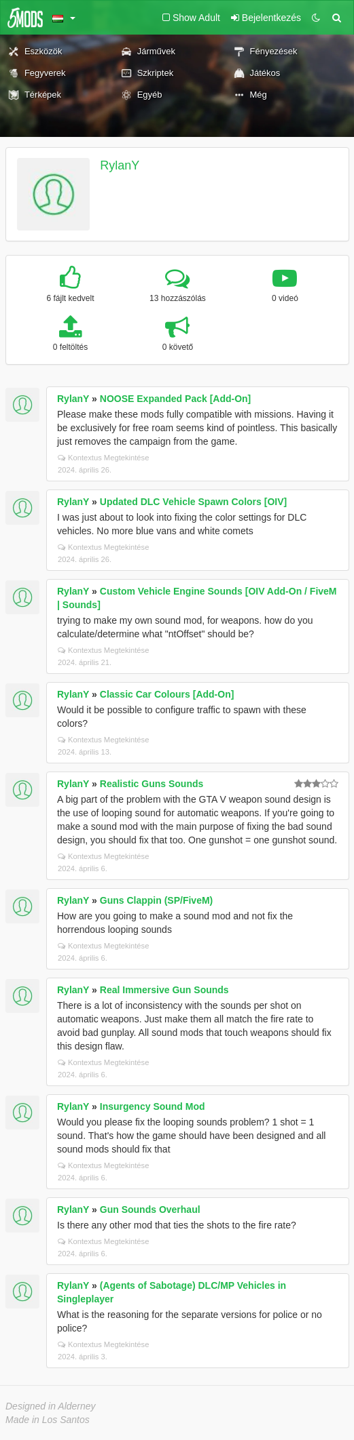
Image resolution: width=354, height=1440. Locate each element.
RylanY (119, 165)
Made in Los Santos (47, 1419)
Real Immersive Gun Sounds (164, 989)
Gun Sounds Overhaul (150, 1209)
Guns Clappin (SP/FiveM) (156, 900)
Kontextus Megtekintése (103, 458)
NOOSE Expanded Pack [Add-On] (175, 398)
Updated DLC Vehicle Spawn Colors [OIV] (193, 501)
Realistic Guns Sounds (151, 783)
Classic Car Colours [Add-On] (167, 694)
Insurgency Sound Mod (152, 1106)
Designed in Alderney (50, 1406)
